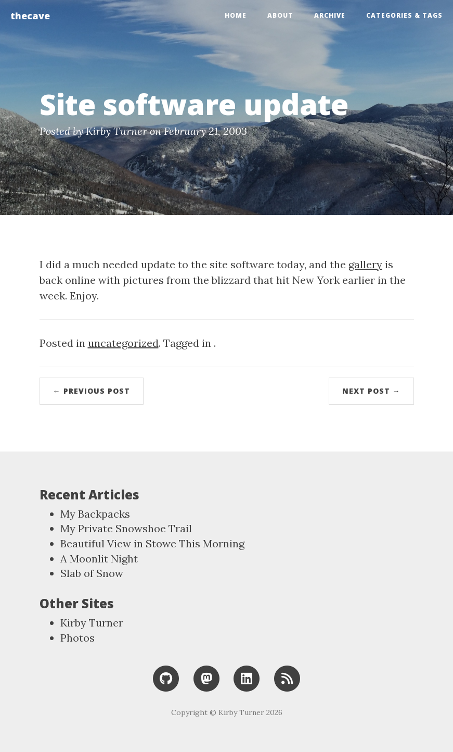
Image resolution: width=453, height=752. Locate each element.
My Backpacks (95, 513)
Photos (77, 637)
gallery (365, 264)
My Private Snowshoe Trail (126, 528)
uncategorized (123, 342)
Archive (329, 15)
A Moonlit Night (99, 558)
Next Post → (371, 391)
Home (236, 15)
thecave (30, 15)
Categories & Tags (404, 15)
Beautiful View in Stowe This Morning (152, 543)
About (280, 15)
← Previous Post (91, 391)
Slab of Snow (91, 573)
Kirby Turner (91, 622)
